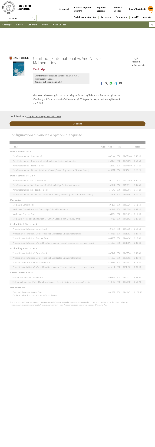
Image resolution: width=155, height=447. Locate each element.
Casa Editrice (59, 24)
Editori (19, 24)
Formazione (121, 14)
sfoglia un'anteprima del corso (43, 96)
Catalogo (7, 24)
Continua (77, 103)
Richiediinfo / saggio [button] (138, 41)
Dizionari (32, 24)
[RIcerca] (33, 18)
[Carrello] (152, 24)
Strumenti (64, 6)
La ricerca (106, 14)
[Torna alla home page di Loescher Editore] (17, 7)
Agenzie (147, 14)
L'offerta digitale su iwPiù (82, 7)
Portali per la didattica (85, 14)
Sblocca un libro (118, 7)
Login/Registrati (137, 6)
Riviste (45, 24)
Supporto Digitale (101, 7)
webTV (135, 14)
